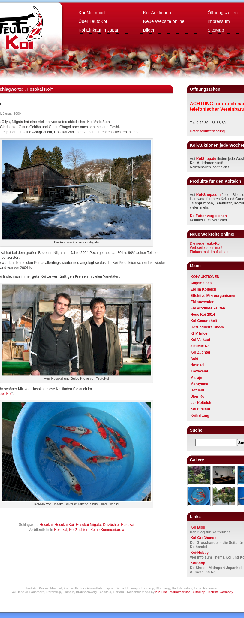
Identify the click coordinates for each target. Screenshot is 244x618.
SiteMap (199, 592)
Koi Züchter (78, 530)
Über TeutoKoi (93, 21)
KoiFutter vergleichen (208, 216)
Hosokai (46, 525)
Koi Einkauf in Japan (99, 29)
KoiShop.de (206, 159)
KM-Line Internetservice (172, 592)
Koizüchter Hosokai (118, 525)
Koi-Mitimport (92, 12)
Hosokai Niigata (88, 525)
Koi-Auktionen (157, 12)
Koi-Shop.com (208, 195)
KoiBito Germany (220, 592)
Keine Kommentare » (107, 530)
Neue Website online (164, 21)
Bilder (149, 29)
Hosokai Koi (64, 525)
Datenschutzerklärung (207, 131)
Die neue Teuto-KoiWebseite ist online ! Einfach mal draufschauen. (211, 247)
